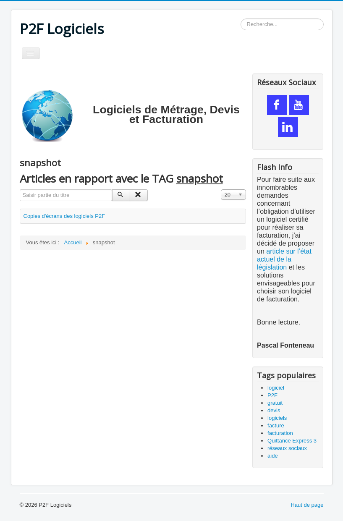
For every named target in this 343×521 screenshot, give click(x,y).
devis (273, 410)
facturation (280, 433)
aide (272, 456)
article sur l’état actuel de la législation (284, 259)
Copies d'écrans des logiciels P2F (64, 216)
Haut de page (307, 505)
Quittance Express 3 (292, 440)
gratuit (275, 403)
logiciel (275, 388)
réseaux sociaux (287, 448)
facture (275, 425)
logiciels (277, 418)
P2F (272, 395)
